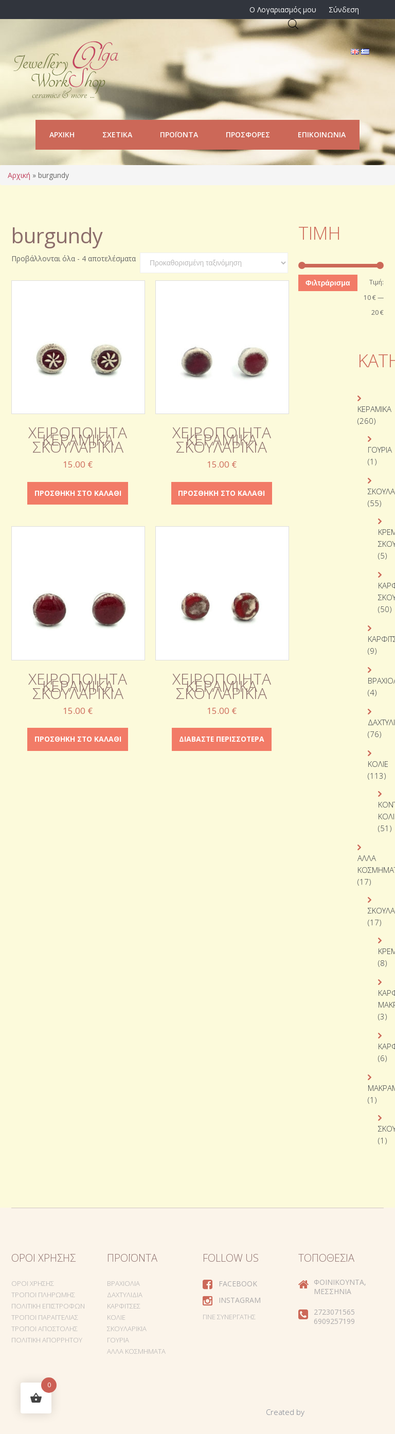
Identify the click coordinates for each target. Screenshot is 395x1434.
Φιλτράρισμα (328, 283)
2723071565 (334, 1312)
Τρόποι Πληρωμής (43, 1294)
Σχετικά (117, 134)
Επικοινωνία (322, 134)
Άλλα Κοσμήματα (136, 1351)
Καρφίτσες (123, 1306)
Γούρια (380, 449)
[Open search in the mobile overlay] (293, 24)
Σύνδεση (344, 9)
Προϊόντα (179, 134)
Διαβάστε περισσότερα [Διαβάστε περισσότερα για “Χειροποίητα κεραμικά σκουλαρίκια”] (221, 739)
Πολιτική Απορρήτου (46, 1340)
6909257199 (334, 1321)
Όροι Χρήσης (32, 1283)
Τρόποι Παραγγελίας (44, 1317)
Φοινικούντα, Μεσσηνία (340, 1286)
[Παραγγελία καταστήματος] (214, 263)
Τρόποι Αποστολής (44, 1328)
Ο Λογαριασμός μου (282, 9)
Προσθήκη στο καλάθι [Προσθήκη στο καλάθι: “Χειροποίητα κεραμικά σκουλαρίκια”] (77, 493)
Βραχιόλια (123, 1283)
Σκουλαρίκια (127, 1328)
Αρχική (62, 134)
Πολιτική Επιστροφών (48, 1306)
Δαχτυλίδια (124, 1294)
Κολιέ (378, 764)
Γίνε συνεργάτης (229, 1316)
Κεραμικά (374, 409)
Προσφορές (248, 134)
